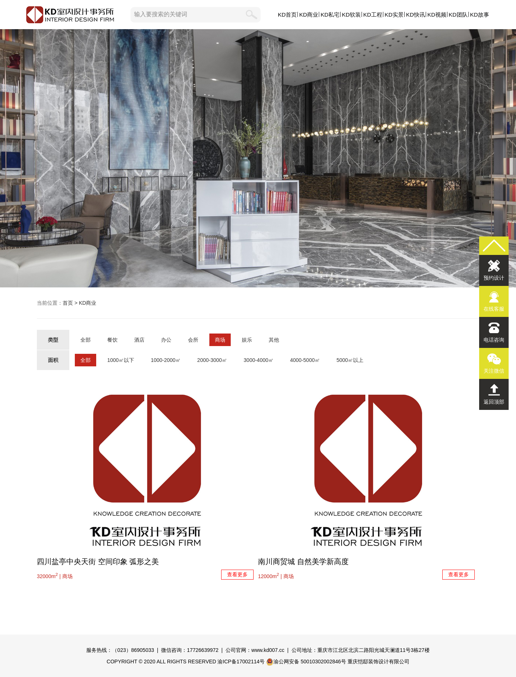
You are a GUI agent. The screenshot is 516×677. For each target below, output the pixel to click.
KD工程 (372, 14)
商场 (220, 340)
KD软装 (351, 14)
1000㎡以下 (120, 360)
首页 (68, 303)
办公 (166, 340)
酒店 (139, 340)
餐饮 (112, 340)
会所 (193, 340)
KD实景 (394, 14)
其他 (274, 340)
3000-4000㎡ (258, 360)
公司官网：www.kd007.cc (255, 650)
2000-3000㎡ (212, 360)
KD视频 (436, 14)
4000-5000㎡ (305, 360)
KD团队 (458, 14)
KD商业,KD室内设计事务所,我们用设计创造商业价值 (258, 158)
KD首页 (287, 14)
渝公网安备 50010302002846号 (306, 661)
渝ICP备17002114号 (241, 661)
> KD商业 (84, 303)
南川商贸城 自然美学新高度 (303, 561)
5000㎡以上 (350, 360)
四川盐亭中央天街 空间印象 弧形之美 (98, 561)
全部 (85, 340)
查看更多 (237, 574)
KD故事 (479, 14)
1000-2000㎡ (166, 360)
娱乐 (247, 340)
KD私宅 (330, 14)
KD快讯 (415, 14)
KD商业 (308, 14)
